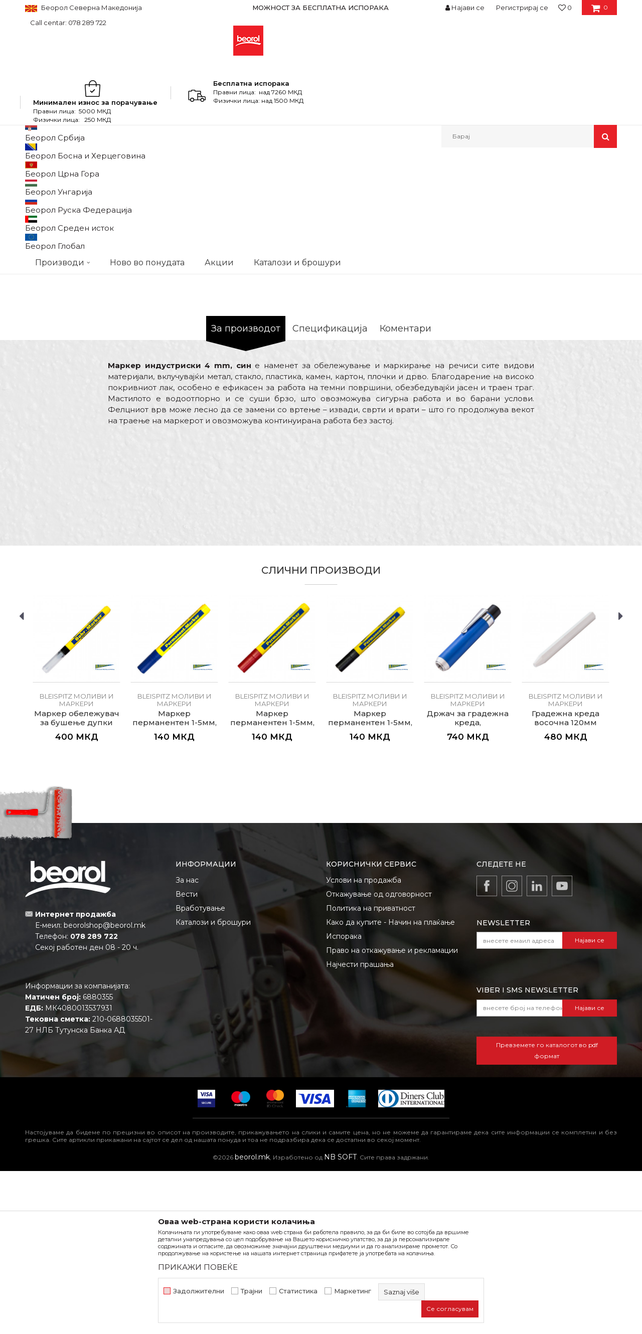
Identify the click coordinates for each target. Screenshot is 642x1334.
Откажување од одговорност (379, 1057)
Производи (69, 169)
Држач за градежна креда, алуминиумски (468, 885)
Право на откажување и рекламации (392, 1113)
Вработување (200, 1071)
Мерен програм (120, 169)
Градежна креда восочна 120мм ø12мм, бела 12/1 (565, 885)
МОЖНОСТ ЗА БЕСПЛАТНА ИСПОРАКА (320, 8)
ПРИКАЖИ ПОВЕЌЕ (198, 1267)
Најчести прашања (360, 1127)
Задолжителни (198, 1291)
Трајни (251, 1291)
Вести (187, 1057)
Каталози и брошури (213, 1085)
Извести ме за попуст (578, 355)
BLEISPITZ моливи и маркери (322, 169)
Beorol (34, 169)
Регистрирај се (522, 8)
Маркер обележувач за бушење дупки (76, 881)
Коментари (405, 491)
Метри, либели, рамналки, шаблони (211, 169)
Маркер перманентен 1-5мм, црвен (272, 885)
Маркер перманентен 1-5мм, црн (370, 885)
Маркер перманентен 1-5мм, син (174, 885)
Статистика (298, 1291)
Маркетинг (352, 1291)
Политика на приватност (370, 1071)
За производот (245, 491)
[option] (321, 7)
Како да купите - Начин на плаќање (390, 1085)
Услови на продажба (363, 1043)
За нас (187, 1043)
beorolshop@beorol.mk (104, 1088)
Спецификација (330, 491)
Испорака (344, 1099)
